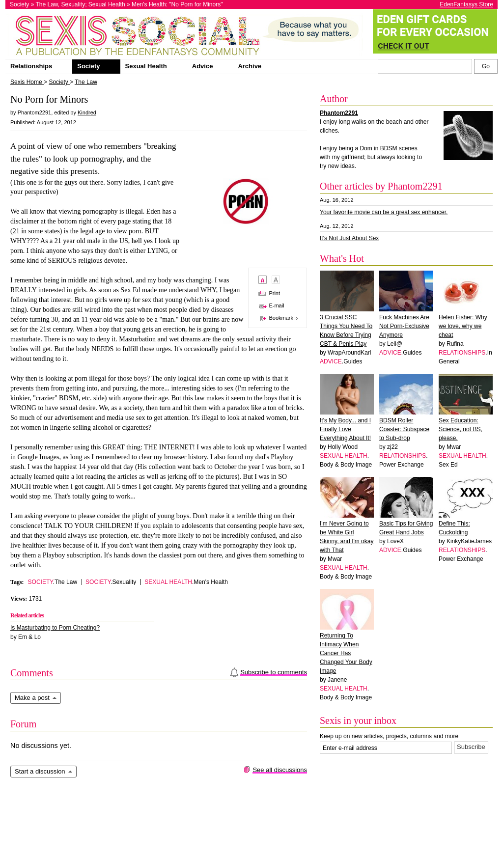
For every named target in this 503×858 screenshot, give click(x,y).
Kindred (87, 112)
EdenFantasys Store (466, 4)
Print (274, 293)
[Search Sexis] (486, 66)
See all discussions (279, 770)
